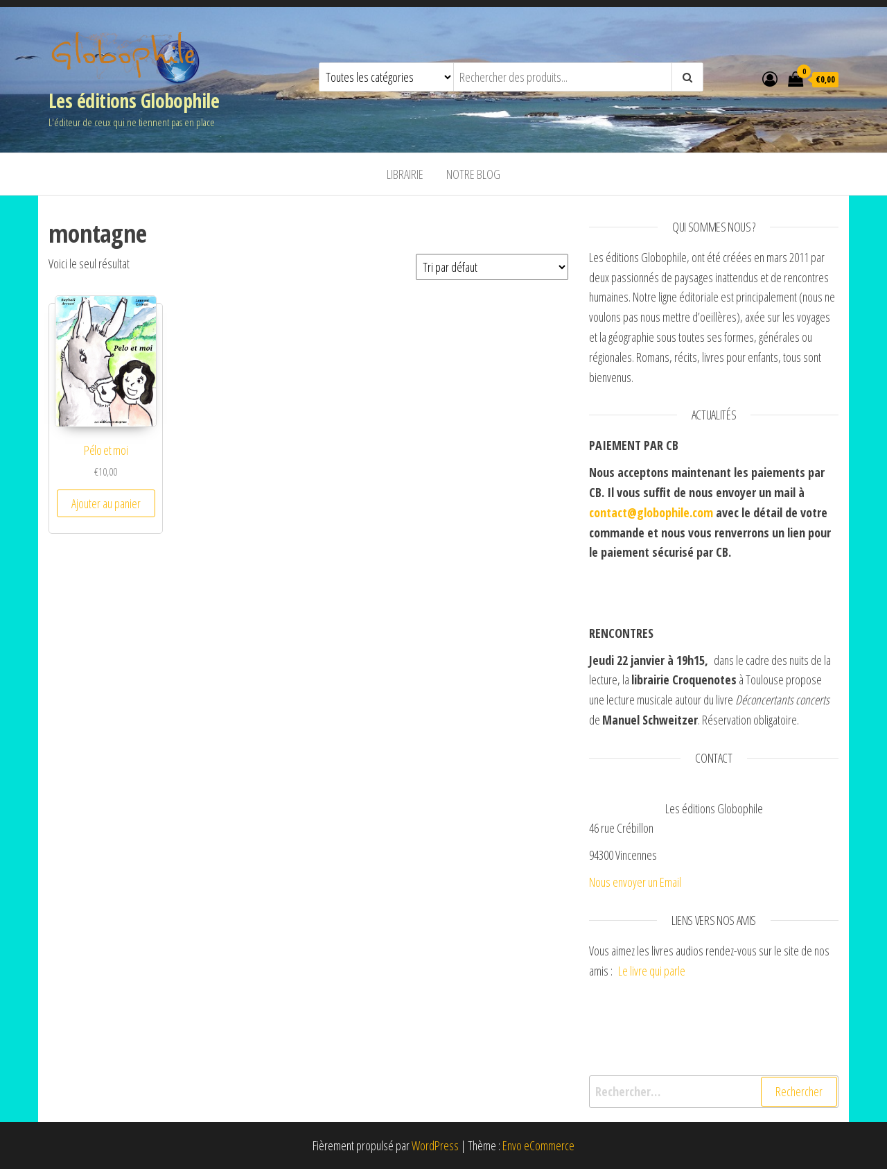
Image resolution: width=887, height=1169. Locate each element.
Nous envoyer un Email (635, 882)
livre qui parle (658, 970)
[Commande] (492, 267)
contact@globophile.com (651, 512)
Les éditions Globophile (134, 100)
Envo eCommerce (538, 1145)
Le (623, 970)
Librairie (405, 174)
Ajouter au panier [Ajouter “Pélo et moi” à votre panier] (106, 503)
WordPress (435, 1145)
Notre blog (473, 174)
